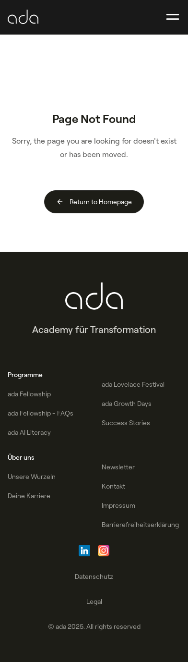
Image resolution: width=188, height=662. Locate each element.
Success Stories (126, 423)
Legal (94, 601)
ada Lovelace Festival (133, 384)
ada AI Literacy (29, 432)
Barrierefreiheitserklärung (140, 524)
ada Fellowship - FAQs (40, 413)
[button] (172, 17)
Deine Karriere (29, 496)
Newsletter (118, 467)
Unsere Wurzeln (32, 476)
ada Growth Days (127, 403)
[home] (23, 17)
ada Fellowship (29, 394)
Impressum (118, 505)
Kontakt (113, 486)
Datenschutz (94, 576)
